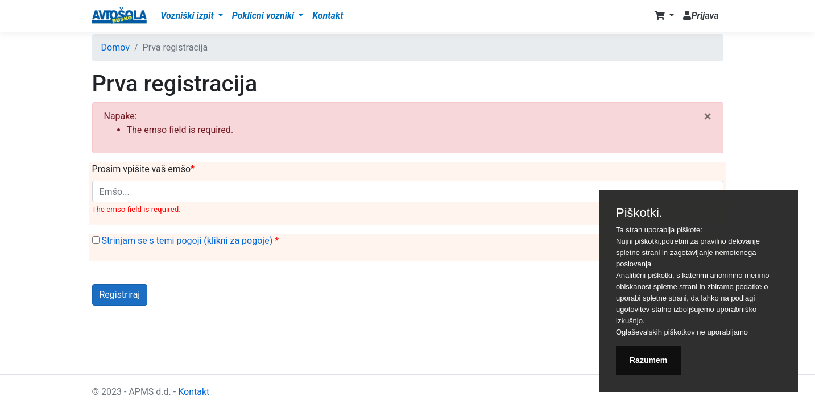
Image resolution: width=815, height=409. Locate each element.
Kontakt (327, 15)
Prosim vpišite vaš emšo (141, 169)
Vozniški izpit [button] (188, 15)
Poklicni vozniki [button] (264, 15)
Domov (115, 47)
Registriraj (120, 294)
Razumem (648, 360)
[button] (664, 16)
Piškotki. (639, 213)
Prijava (700, 15)
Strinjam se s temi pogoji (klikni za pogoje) (188, 240)
